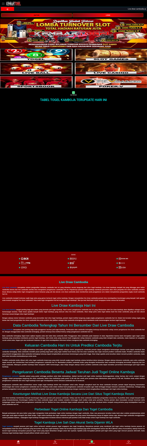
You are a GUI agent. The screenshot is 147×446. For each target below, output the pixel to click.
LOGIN (108, 15)
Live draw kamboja (9, 309)
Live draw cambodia (9, 287)
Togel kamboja (7, 426)
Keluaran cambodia (9, 349)
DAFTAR (36, 15)
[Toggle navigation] (3, 3)
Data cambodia (7, 329)
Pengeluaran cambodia (10, 376)
